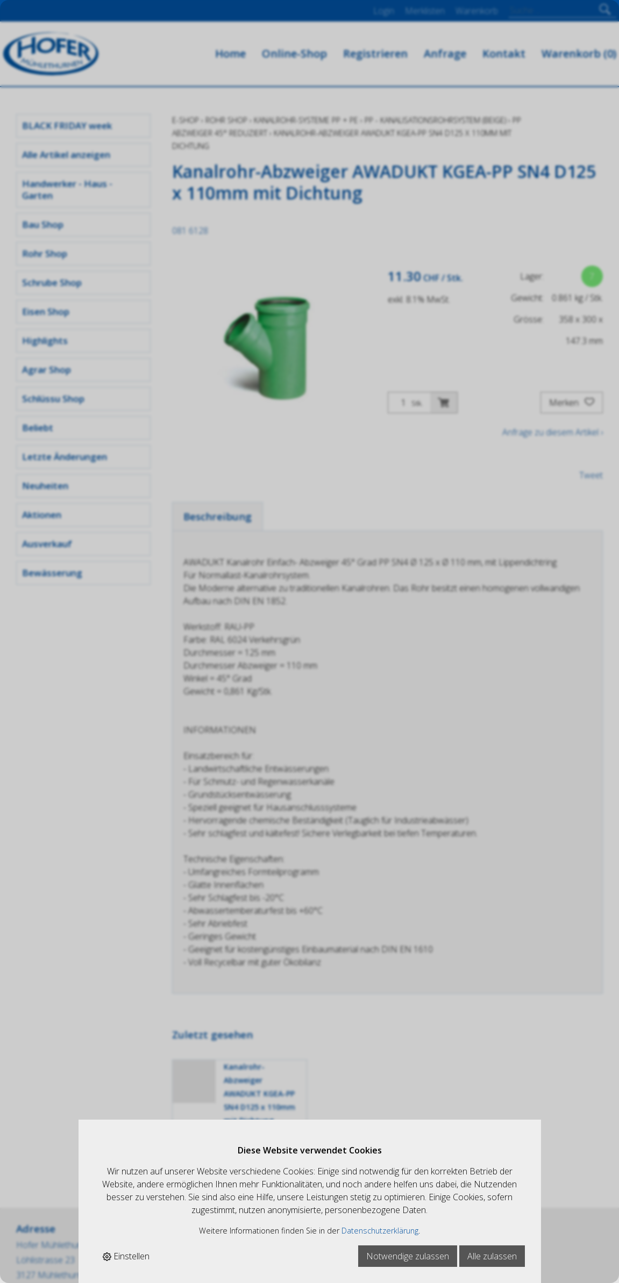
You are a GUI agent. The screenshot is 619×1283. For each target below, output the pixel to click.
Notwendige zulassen (407, 1256)
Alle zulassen (492, 1256)
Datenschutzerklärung (379, 1230)
